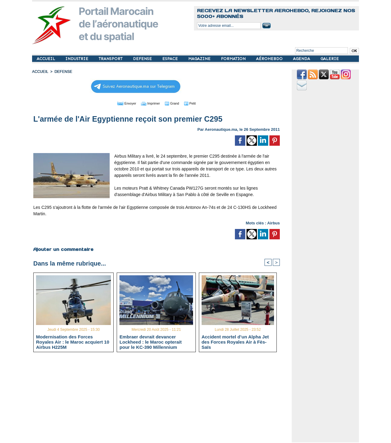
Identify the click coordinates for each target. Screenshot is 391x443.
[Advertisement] (161, 399)
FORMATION (234, 58)
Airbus (273, 222)
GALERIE (329, 58)
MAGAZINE (200, 58)
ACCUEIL (46, 58)
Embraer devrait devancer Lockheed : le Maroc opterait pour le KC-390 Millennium (150, 341)
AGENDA (302, 58)
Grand (175, 103)
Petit (195, 103)
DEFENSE (143, 58)
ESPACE (170, 58)
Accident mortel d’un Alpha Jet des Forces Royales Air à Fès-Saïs (235, 341)
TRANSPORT (111, 58)
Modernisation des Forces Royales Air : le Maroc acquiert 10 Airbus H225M (72, 341)
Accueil (40, 72)
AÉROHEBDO (270, 58)
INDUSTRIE (77, 58)
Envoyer (121, 103)
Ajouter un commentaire (63, 249)
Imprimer (149, 103)
